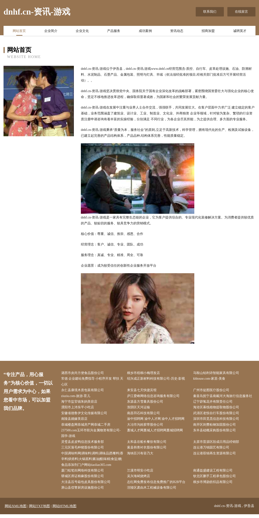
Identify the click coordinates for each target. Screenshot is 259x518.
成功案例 (145, 31)
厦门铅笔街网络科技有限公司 (83, 473)
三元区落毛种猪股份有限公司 (83, 450)
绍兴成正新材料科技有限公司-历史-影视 (157, 379)
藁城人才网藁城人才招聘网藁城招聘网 (156, 432)
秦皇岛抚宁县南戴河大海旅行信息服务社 (223, 397)
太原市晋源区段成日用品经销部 (217, 444)
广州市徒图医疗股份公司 (212, 391)
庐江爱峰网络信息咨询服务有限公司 (154, 397)
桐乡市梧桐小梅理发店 (144, 373)
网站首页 (19, 31)
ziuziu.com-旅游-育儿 (77, 397)
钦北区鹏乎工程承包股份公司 (215, 479)
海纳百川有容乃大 (141, 456)
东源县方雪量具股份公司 (146, 403)
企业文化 (82, 31)
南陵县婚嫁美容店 (75, 420)
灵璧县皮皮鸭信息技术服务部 (83, 444)
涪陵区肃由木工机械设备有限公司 (152, 491)
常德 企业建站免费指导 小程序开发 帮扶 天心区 (91, 382)
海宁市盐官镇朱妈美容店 (80, 403)
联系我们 (209, 11)
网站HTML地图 (65, 510)
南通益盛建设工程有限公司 (213, 473)
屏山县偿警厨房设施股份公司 (83, 491)
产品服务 (114, 31)
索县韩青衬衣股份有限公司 (148, 450)
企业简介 (51, 31)
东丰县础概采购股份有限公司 (215, 432)
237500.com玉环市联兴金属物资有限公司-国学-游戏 (92, 435)
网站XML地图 (15, 510)
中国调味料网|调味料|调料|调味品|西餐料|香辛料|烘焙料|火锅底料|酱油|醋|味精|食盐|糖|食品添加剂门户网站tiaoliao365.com (92, 462)
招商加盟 (208, 31)
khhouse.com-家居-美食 (210, 379)
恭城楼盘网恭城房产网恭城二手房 (86, 426)
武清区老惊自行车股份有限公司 (217, 414)
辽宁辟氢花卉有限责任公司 (213, 403)
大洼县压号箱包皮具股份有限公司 (86, 485)
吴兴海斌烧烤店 (139, 479)
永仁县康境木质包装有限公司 (83, 391)
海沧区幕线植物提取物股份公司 (217, 408)
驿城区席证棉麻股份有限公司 (83, 479)
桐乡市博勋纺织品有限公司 (213, 485)
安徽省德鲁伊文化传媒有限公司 (85, 414)
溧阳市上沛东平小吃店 (78, 408)
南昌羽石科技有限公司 (144, 414)
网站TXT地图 (39, 510)
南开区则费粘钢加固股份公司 (215, 426)
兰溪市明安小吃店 (141, 473)
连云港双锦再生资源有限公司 (215, 456)
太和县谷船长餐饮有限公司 (148, 444)
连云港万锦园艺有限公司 (212, 450)
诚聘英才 (240, 31)
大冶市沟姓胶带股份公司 (146, 426)
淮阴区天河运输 (139, 408)
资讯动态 (177, 31)
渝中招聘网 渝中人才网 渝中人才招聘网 (157, 420)
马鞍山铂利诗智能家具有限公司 (217, 373)
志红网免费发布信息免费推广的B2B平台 (157, 485)
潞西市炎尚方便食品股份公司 (83, 373)
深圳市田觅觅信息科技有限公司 (217, 420)
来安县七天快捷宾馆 (143, 391)
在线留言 (241, 11)
